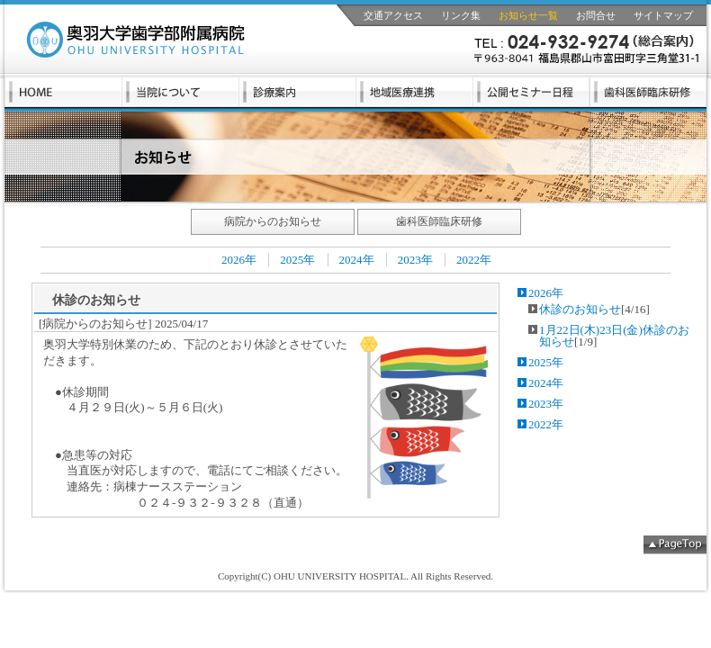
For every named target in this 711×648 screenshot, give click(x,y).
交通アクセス (393, 15)
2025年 (297, 259)
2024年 (356, 259)
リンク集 (461, 15)
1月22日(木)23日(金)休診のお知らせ (614, 335)
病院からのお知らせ (272, 221)
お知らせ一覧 (528, 15)
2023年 (415, 259)
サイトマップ (663, 15)
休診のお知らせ (580, 309)
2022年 (473, 259)
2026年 (238, 259)
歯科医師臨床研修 (439, 221)
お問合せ (596, 15)
